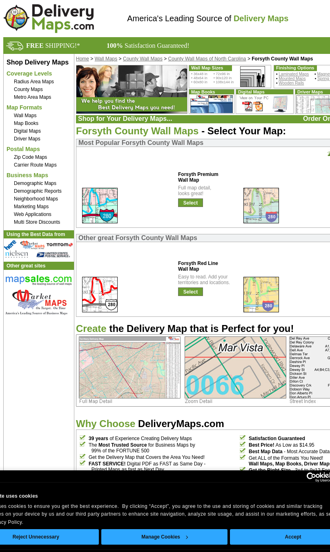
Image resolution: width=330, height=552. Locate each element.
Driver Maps (27, 139)
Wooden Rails (291, 83)
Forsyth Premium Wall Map (198, 177)
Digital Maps (27, 131)
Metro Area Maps (32, 97)
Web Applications (32, 214)
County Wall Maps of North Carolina (207, 59)
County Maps (28, 89)
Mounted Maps (292, 78)
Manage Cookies (164, 537)
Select (190, 203)
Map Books (26, 123)
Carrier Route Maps (35, 165)
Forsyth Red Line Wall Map (198, 266)
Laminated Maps (294, 74)
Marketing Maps (31, 206)
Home (82, 59)
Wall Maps (25, 115)
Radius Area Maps (34, 82)
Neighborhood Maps (36, 199)
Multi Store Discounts (37, 222)
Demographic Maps (35, 183)
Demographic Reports (38, 191)
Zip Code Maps (30, 157)
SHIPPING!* (53, 45)
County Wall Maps (143, 59)
